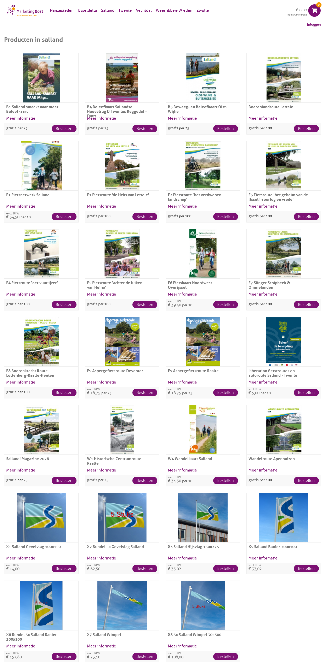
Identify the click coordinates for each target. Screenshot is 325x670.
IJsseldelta (87, 10)
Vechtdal (144, 10)
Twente (125, 10)
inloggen (314, 24)
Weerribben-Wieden (174, 10)
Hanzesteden (62, 10)
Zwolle (202, 10)
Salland (107, 10)
